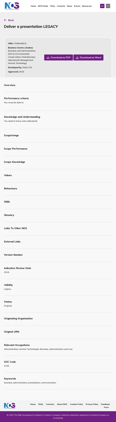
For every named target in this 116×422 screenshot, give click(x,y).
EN (102, 6)
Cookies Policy (76, 404)
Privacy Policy (92, 404)
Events (77, 6)
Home (33, 6)
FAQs (52, 6)
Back (11, 20)
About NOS (62, 404)
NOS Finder (43, 6)
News (69, 6)
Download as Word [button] (90, 57)
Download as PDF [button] (61, 57)
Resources (87, 6)
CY (108, 6)
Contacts (61, 6)
